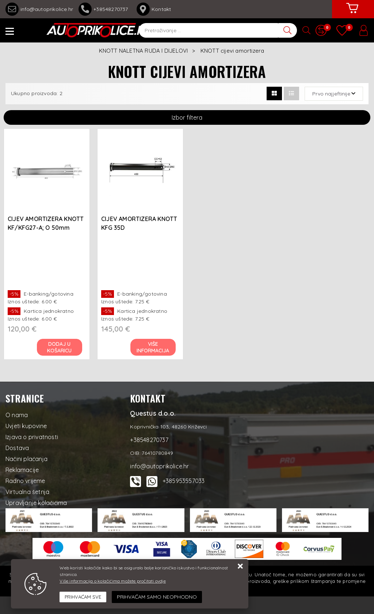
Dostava (17, 448)
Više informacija (153, 347)
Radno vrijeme (25, 480)
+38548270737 (105, 9)
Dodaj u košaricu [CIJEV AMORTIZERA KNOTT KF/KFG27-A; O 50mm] (59, 347)
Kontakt (154, 9)
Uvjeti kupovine (26, 426)
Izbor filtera (187, 117)
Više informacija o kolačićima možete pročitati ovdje (112, 581)
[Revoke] (157, 597)
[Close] (83, 597)
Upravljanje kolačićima (36, 502)
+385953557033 (184, 480)
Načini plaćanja (26, 459)
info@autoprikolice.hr (39, 9)
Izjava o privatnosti (31, 437)
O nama (16, 415)
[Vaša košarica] (352, 13)
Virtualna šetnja (27, 491)
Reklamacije (22, 469)
